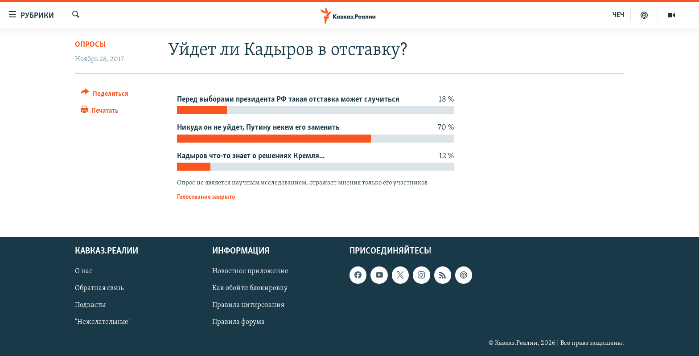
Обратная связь (99, 288)
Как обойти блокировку (250, 288)
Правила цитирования (248, 305)
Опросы (90, 45)
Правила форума (238, 322)
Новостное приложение (250, 271)
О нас (83, 271)
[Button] (104, 95)
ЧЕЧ (618, 15)
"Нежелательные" (103, 322)
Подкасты (90, 305)
